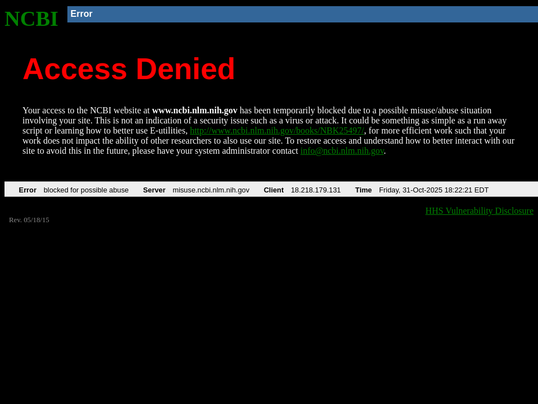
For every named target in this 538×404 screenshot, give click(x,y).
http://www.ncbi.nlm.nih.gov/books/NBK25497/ (277, 130)
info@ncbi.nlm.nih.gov (342, 150)
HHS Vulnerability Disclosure (480, 210)
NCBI (31, 18)
